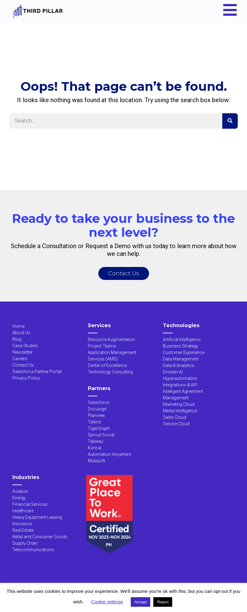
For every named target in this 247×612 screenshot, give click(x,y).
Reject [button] (162, 602)
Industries (25, 477)
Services (99, 325)
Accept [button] (140, 602)
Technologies (181, 325)
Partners (99, 388)
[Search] (230, 121)
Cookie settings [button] (107, 601)
